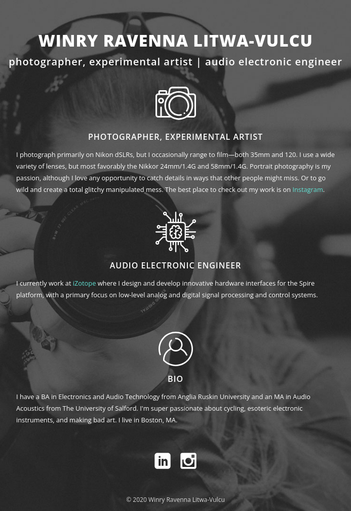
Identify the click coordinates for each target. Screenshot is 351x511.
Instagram (307, 189)
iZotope (84, 283)
